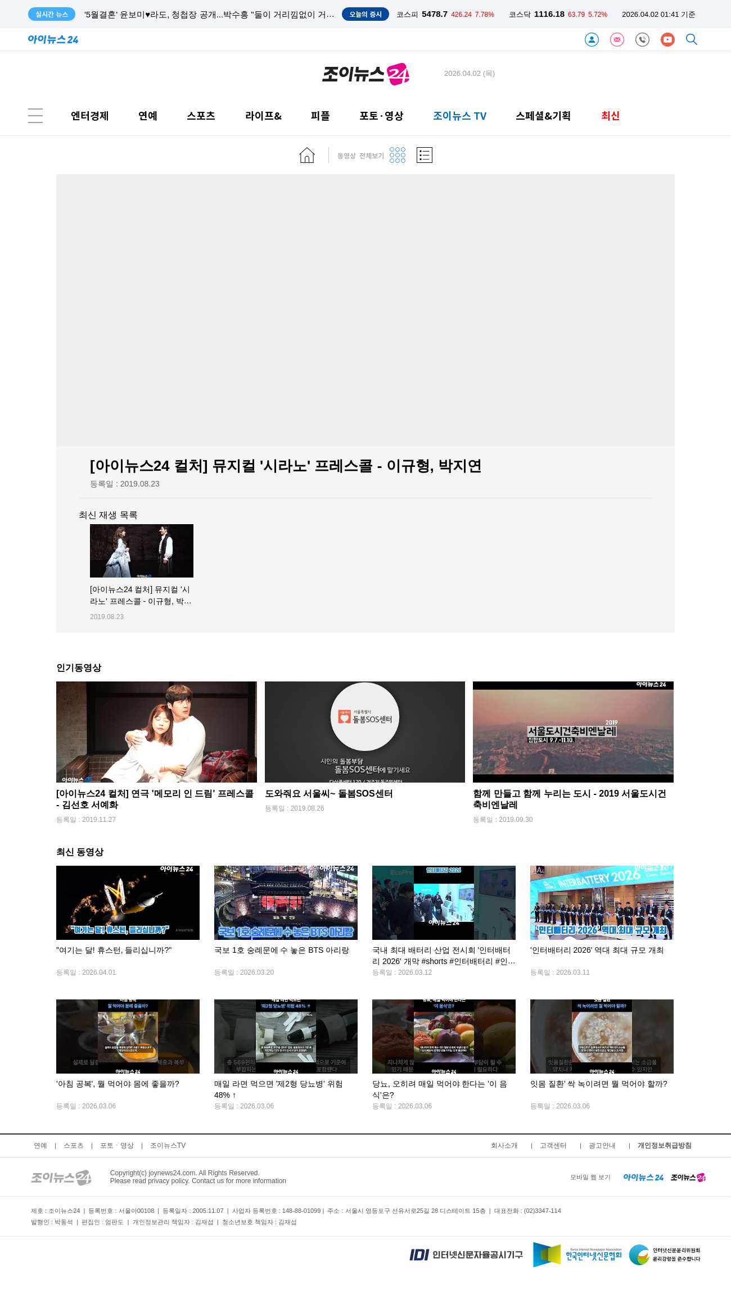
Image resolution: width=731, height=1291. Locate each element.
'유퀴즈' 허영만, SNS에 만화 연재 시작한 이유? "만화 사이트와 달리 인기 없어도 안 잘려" (251, 14)
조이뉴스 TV (459, 115)
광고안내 (602, 1145)
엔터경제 (90, 115)
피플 (320, 115)
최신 (610, 115)
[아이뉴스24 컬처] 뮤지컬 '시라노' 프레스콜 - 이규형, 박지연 (141, 601)
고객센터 (553, 1145)
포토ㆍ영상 (117, 1145)
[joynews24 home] (688, 1177)
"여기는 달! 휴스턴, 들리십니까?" (114, 950)
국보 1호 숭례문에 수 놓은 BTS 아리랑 (281, 950)
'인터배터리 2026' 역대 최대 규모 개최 (597, 950)
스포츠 (201, 115)
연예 (147, 115)
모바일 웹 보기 (590, 1177)
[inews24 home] (644, 1177)
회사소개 (504, 1145)
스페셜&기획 (543, 115)
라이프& (263, 115)
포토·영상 (381, 115)
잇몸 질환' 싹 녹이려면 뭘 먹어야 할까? (598, 1084)
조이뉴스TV (168, 1145)
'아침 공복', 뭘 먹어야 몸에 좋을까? (117, 1084)
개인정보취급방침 (665, 1145)
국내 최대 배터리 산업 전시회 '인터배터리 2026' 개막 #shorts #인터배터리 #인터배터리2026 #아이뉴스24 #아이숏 (444, 961)
